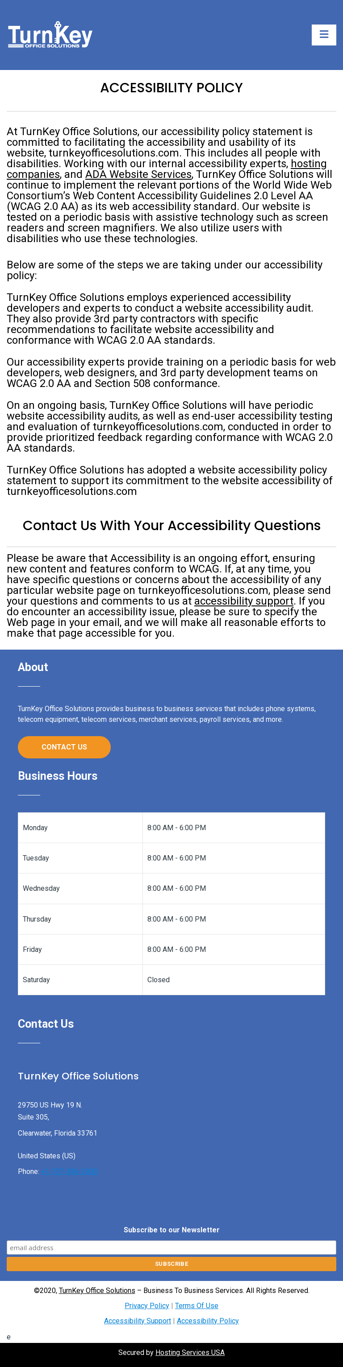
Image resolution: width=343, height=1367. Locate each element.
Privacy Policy (147, 1305)
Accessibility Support (137, 1321)
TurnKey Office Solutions (97, 1290)
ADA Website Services (138, 174)
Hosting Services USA (190, 1352)
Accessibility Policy (208, 1321)
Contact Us (64, 747)
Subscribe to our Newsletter (172, 1230)
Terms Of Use (196, 1305)
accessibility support (243, 601)
